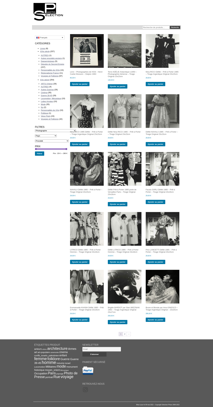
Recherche (175, 27)
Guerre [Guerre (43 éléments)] (65, 359)
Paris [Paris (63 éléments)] (52, 373)
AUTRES (45, 55)
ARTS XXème (47, 84)
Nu (42, 107)
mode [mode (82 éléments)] (61, 366)
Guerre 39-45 (46, 95)
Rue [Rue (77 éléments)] (56, 377)
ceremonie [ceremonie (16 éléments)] (54, 352)
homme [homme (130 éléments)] (49, 362)
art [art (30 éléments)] (35, 352)
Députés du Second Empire (52, 64)
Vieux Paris (46, 116)
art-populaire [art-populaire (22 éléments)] (44, 352)
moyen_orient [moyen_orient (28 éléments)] (52, 370)
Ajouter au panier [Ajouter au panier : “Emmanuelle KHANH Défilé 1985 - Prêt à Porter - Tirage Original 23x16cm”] (80, 320)
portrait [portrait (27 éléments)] (49, 377)
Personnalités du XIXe (50, 70)
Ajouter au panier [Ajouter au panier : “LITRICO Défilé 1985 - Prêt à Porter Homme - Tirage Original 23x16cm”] (80, 262)
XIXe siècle (45, 51)
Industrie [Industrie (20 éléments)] (60, 363)
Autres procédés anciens (51, 58)
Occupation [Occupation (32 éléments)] (40, 373)
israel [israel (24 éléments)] (68, 363)
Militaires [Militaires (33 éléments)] (51, 366)
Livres (42, 48)
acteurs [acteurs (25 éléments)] (38, 349)
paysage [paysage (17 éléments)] (59, 374)
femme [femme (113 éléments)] (40, 358)
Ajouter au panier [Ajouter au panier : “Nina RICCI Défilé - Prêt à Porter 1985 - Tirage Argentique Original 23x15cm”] (155, 84)
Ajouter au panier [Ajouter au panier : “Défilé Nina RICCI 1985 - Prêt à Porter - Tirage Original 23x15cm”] (117, 144)
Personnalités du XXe (50, 110)
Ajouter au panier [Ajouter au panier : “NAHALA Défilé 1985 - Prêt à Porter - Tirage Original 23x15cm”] (80, 202)
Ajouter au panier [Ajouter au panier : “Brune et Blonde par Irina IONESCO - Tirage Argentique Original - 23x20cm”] (155, 320)
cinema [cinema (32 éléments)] (63, 352)
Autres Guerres (47, 90)
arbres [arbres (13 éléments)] (44, 349)
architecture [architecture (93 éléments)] (57, 348)
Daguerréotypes (47, 61)
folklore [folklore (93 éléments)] (53, 359)
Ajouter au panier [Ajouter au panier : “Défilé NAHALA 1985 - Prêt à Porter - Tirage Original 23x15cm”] (155, 144)
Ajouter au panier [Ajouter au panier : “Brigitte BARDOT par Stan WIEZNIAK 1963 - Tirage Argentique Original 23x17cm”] (117, 322)
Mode (43, 104)
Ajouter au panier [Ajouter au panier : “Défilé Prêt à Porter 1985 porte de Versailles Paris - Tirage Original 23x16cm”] (117, 204)
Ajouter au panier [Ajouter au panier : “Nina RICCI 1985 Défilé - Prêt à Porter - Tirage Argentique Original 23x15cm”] (80, 144)
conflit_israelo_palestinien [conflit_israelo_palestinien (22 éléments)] (46, 355)
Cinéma (44, 92)
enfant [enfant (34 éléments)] (63, 355)
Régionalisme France (50, 73)
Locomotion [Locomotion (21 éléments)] (39, 367)
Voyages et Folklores (50, 76)
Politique (44, 113)
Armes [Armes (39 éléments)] (72, 348)
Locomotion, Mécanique (51, 98)
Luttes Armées (47, 101)
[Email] (101, 349)
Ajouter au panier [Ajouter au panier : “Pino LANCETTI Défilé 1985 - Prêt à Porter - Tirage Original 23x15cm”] (155, 262)
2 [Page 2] (124, 334)
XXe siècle (44, 80)
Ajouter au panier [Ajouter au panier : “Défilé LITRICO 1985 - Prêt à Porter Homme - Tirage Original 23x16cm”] (117, 262)
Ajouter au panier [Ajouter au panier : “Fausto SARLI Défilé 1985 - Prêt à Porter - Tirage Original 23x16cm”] (155, 202)
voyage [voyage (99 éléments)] (67, 377)
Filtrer (39, 153)
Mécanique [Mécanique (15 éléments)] (64, 370)
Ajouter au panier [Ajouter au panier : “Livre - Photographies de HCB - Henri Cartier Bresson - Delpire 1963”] (80, 84)
